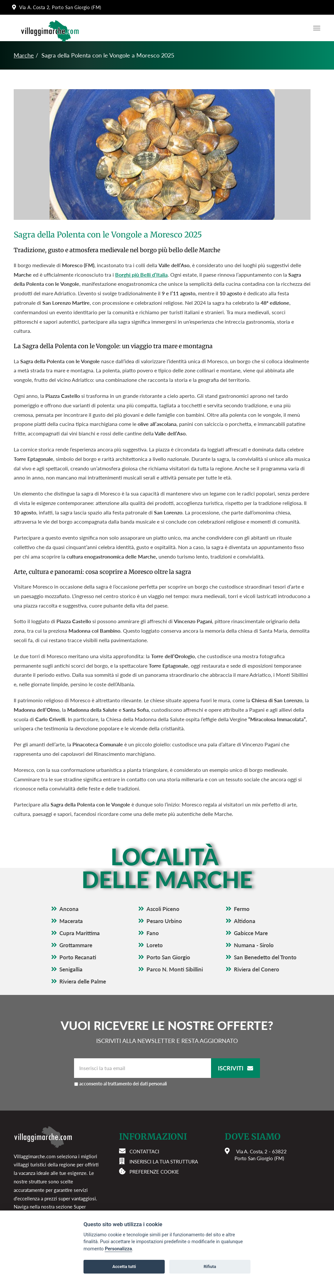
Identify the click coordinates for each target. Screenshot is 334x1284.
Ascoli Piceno (162, 908)
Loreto (154, 945)
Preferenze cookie (154, 1172)
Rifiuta (210, 1266)
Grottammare (75, 945)
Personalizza (118, 1249)
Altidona (244, 921)
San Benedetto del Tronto (265, 957)
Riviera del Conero (256, 969)
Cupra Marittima (79, 933)
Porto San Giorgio (168, 957)
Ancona (69, 908)
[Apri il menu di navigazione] (315, 28)
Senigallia (71, 969)
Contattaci (144, 1151)
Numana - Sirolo (254, 945)
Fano (152, 933)
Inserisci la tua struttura (163, 1161)
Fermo (242, 908)
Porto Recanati (77, 957)
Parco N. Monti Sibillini (174, 969)
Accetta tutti (124, 1266)
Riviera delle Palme (82, 981)
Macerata (71, 921)
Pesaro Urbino (164, 921)
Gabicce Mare (251, 933)
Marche (24, 55)
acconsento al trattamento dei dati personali (123, 1083)
